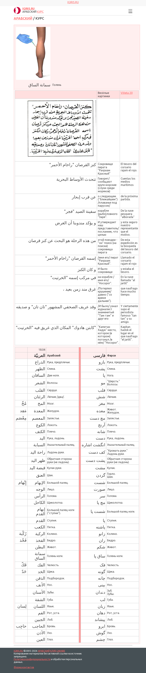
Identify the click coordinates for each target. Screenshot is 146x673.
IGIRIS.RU (18, 650)
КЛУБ (53, 650)
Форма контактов (24, 667)
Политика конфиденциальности (32, 659)
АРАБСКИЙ (23, 18)
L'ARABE (61, 650)
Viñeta (127, 92)
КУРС (40, 11)
